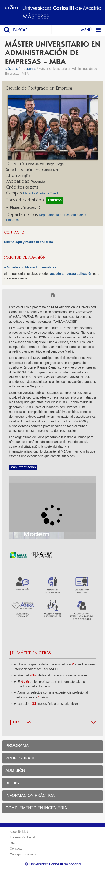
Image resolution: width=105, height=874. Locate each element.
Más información (23, 467)
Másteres (11, 68)
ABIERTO (54, 200)
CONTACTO (14, 232)
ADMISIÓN (15, 770)
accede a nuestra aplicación (71, 273)
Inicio (10, 294)
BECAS (12, 783)
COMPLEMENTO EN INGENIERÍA (36, 808)
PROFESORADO (20, 758)
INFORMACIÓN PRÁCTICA (30, 795)
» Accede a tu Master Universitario (30, 267)
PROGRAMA (17, 745)
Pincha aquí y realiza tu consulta (28, 242)
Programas (28, 68)
